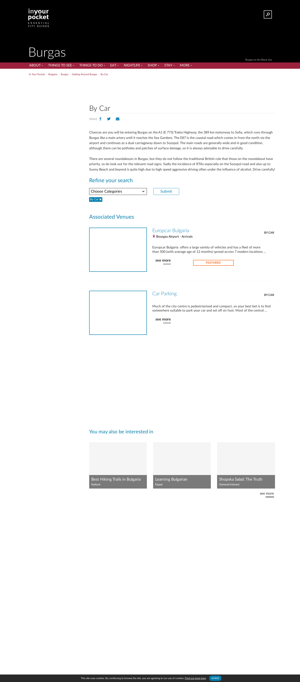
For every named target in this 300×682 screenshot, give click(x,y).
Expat (158, 484)
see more (163, 260)
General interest (229, 484)
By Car (269, 232)
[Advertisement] (182, 89)
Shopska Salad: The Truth (240, 479)
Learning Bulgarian (171, 479)
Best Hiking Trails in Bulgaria (116, 479)
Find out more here (195, 678)
